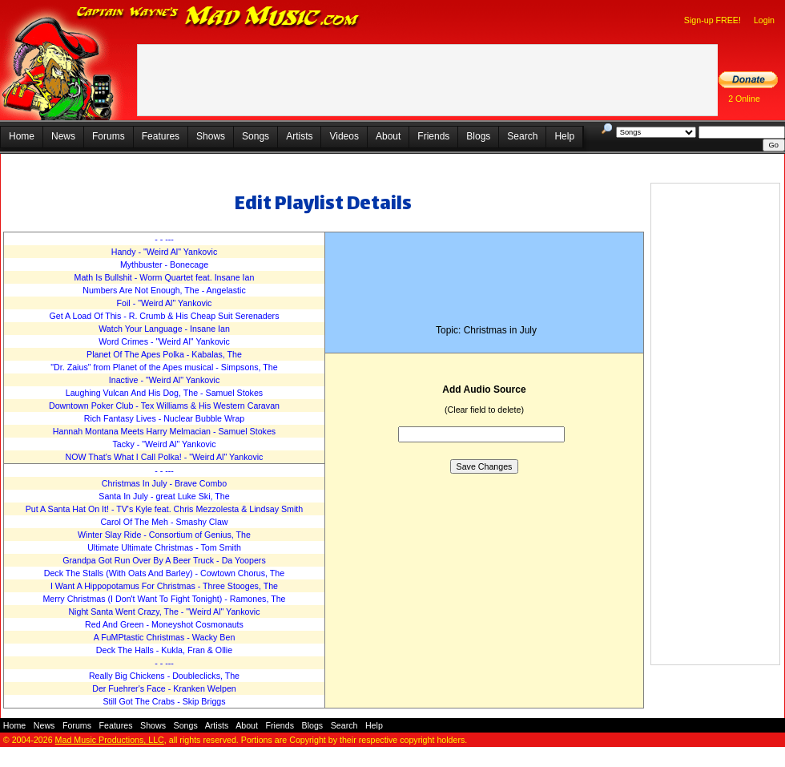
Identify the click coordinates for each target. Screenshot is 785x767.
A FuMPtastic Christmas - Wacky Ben (164, 637)
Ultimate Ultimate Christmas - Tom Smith (164, 547)
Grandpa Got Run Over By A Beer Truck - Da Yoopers (164, 560)
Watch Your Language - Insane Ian (164, 328)
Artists (299, 136)
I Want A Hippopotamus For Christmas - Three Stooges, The (164, 586)
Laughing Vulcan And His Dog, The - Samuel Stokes (164, 393)
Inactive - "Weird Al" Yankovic (164, 380)
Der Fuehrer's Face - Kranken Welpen (164, 688)
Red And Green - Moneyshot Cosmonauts (164, 624)
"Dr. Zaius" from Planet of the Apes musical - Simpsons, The (163, 367)
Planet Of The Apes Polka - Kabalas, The (164, 354)
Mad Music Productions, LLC (109, 740)
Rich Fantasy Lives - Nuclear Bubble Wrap (164, 418)
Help (564, 136)
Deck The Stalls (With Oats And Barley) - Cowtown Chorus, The (164, 573)
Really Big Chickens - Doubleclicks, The (164, 675)
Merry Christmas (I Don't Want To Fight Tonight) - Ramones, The (163, 599)
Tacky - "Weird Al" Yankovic (163, 444)
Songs (255, 136)
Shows (210, 136)
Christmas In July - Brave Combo (164, 483)
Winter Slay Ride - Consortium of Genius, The (164, 534)
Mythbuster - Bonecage (164, 264)
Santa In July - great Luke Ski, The (164, 496)
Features (160, 136)
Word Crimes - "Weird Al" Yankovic (164, 341)
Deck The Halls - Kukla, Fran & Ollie (164, 650)
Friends (433, 136)
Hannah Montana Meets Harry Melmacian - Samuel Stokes (164, 431)
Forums (108, 136)
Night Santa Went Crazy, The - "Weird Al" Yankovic (164, 611)
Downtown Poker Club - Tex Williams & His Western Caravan (164, 405)
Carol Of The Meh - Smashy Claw (163, 522)
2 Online (744, 98)
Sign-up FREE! (712, 20)
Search (522, 136)
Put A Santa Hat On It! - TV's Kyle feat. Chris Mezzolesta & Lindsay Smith (165, 509)
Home (21, 136)
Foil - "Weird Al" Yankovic (164, 303)
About (388, 136)
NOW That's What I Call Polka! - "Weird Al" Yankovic (165, 457)
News (63, 136)
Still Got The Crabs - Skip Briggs (164, 701)
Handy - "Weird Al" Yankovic (164, 251)
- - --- (164, 239)
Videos (343, 136)
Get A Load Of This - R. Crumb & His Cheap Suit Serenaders (164, 316)
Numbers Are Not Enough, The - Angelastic (164, 290)
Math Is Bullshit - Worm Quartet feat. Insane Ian (164, 277)
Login (764, 20)
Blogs (478, 136)
